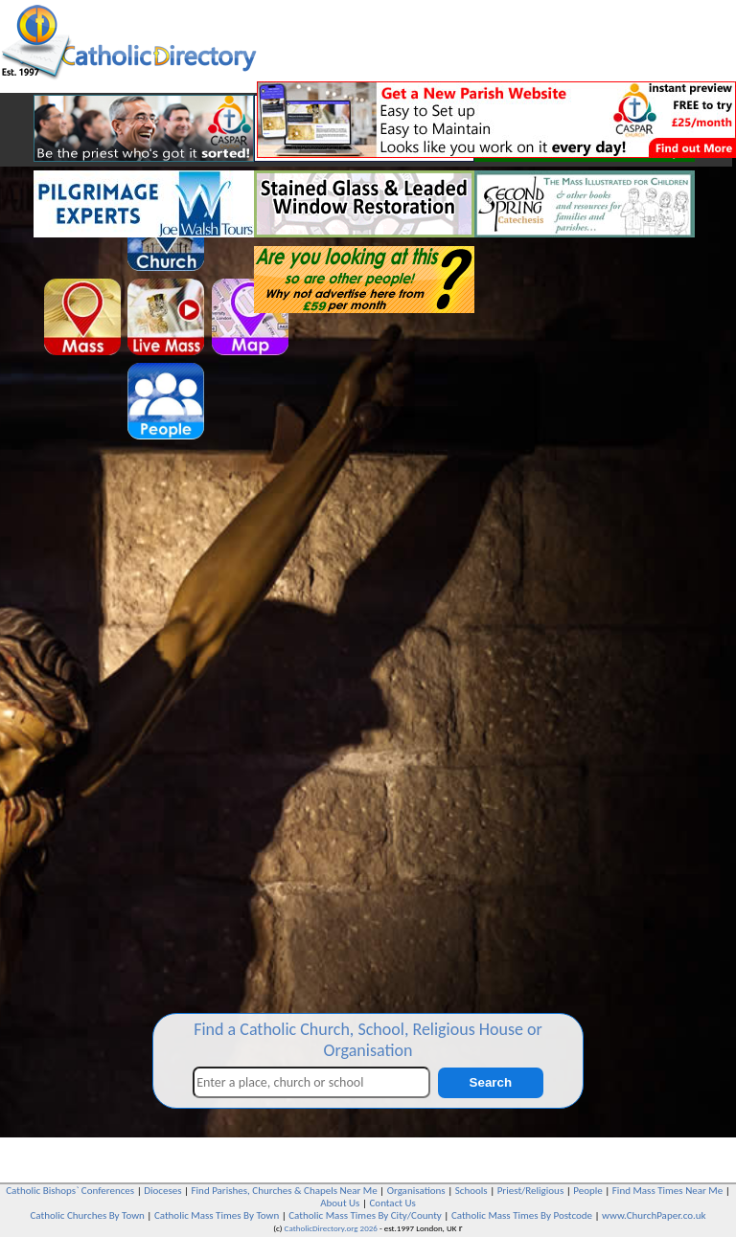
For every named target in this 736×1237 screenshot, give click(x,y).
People (588, 1190)
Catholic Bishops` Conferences (70, 1190)
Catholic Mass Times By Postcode (521, 1215)
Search (491, 1082)
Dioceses (162, 1190)
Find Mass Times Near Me (667, 1190)
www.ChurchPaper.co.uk (653, 1215)
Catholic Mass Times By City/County (365, 1215)
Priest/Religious (530, 1190)
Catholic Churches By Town (87, 1215)
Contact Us (392, 1203)
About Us (339, 1203)
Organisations (416, 1190)
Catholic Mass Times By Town (216, 1215)
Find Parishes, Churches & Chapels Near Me (285, 1190)
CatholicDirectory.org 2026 (331, 1228)
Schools (471, 1190)
